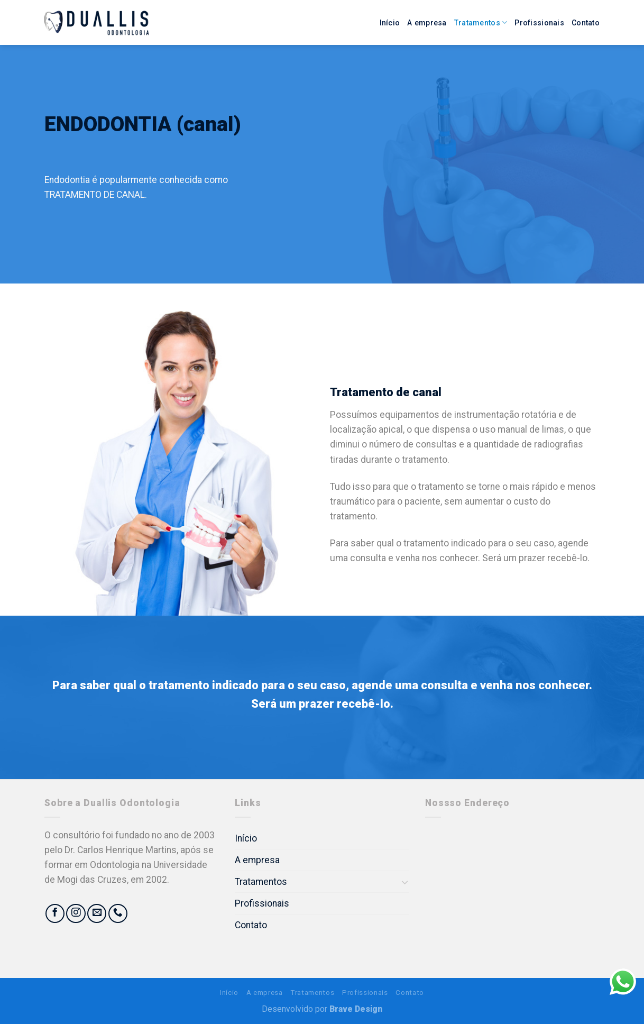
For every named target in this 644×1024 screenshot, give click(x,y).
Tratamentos (481, 22)
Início (390, 23)
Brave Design (355, 1009)
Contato (586, 23)
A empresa (427, 23)
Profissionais (539, 23)
